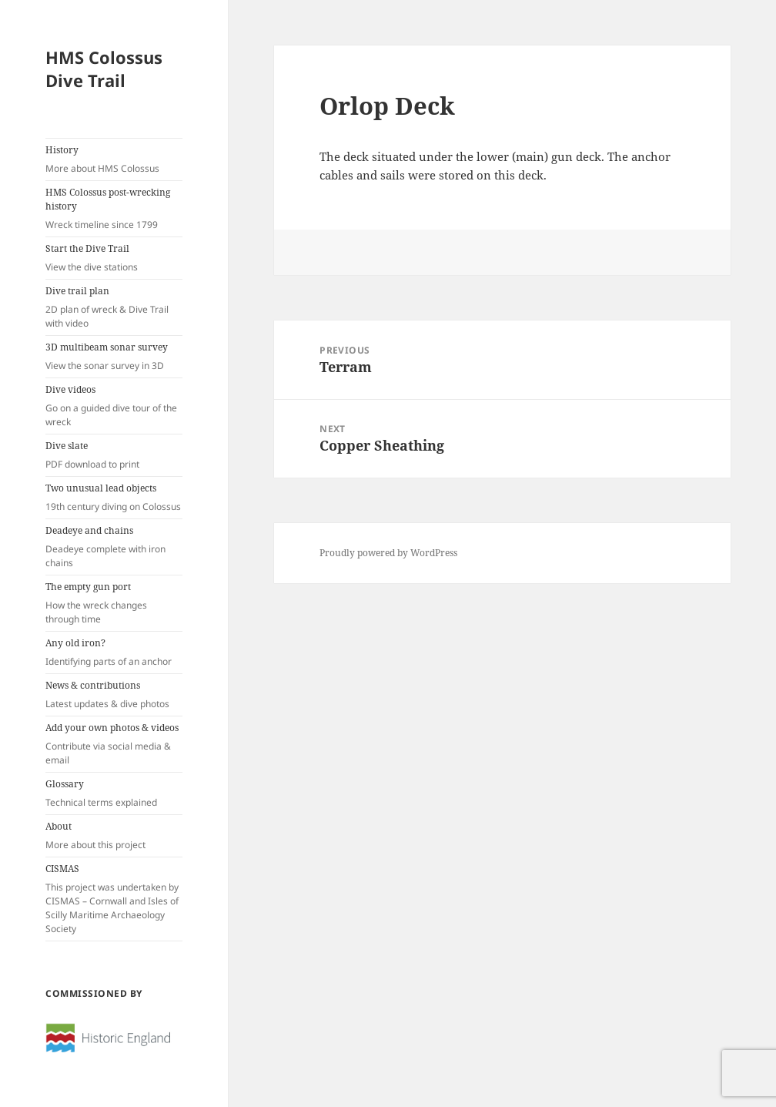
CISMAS (113, 899)
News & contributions (113, 695)
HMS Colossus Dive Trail (103, 68)
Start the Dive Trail (113, 258)
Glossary (113, 793)
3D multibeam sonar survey (113, 356)
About (113, 836)
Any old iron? (113, 652)
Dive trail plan (113, 307)
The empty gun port (113, 603)
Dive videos (113, 406)
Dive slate (113, 455)
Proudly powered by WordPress (388, 552)
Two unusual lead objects (113, 497)
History (113, 159)
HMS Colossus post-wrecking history (113, 209)
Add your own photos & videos (113, 744)
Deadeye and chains (113, 547)
